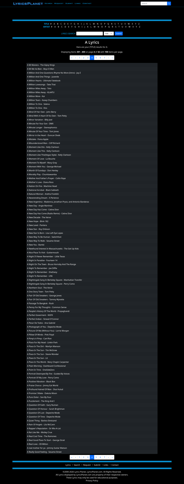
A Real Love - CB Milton (37, 444)
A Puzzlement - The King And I (40, 401)
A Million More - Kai (36, 96)
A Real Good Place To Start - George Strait (46, 440)
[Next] (108, 57)
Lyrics (68, 465)
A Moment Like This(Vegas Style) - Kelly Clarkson (49, 155)
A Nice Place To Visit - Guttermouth (43, 252)
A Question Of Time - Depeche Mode (43, 416)
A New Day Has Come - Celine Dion (43, 209)
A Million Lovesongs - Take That (41, 84)
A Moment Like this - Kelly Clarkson (43, 147)
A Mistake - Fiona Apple (37, 139)
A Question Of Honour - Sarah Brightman (46, 409)
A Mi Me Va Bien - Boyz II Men (40, 69)
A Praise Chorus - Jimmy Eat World (42, 385)
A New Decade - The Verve (39, 217)
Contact (86, 3)
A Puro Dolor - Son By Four (39, 397)
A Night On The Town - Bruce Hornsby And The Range (51, 264)
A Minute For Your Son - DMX (40, 123)
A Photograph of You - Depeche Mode (44, 326)
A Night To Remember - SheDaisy (42, 272)
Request (58, 3)
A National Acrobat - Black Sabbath (43, 190)
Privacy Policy (92, 480)
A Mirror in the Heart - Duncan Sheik (43, 135)
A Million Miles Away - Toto (39, 88)
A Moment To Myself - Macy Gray (42, 162)
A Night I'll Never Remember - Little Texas (46, 256)
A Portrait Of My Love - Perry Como (43, 377)
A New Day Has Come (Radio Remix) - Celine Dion (49, 213)
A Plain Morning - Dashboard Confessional (46, 366)
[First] (72, 57)
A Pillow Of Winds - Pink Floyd (40, 334)
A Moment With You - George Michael (44, 166)
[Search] (154, 3)
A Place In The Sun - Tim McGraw (42, 350)
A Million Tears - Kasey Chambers (42, 100)
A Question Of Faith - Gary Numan (42, 405)
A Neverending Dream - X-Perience (43, 198)
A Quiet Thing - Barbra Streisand (42, 420)
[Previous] (75, 57)
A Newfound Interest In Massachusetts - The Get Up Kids (53, 248)
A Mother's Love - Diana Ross (40, 182)
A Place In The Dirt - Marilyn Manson (43, 346)
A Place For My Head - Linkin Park (42, 342)
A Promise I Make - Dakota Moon (42, 393)
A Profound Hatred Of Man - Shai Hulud (45, 389)
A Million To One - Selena (38, 104)
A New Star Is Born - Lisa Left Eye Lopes (45, 233)
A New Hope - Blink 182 (37, 221)
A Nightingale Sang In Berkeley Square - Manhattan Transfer (54, 280)
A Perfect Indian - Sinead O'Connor (43, 319)
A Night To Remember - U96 (40, 276)
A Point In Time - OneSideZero (40, 369)
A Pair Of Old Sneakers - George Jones (44, 295)
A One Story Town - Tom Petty (40, 291)
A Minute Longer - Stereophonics (42, 127)
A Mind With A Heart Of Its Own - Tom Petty (47, 115)
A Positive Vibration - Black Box (41, 381)
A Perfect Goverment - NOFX (40, 315)
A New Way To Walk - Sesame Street (43, 240)
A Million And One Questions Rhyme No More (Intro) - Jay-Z (54, 72)
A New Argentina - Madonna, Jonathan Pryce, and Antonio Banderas (58, 201)
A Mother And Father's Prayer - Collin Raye (46, 178)
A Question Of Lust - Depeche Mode (43, 412)
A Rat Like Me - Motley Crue (39, 432)
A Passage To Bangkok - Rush (40, 303)
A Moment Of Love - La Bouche (41, 158)
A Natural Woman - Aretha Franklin (43, 194)
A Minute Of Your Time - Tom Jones (43, 131)
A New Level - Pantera (37, 225)
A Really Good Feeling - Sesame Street (44, 452)
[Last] (112, 57)
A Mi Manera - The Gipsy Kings (41, 65)
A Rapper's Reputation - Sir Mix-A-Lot (44, 428)
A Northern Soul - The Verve (39, 287)
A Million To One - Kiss (37, 108)
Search (48, 3)
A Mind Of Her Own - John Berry (41, 112)
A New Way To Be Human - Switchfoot (44, 237)
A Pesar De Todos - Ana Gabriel (41, 323)
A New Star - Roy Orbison (38, 229)
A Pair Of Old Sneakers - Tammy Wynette (45, 299)
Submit (69, 3)
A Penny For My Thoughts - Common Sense (47, 307)
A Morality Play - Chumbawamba (42, 174)
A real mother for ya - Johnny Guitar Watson (47, 448)
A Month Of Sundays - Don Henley (42, 170)
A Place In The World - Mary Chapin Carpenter (48, 362)
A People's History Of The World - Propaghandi (48, 311)
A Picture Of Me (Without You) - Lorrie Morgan (48, 330)
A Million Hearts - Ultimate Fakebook (43, 80)
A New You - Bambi (35, 244)
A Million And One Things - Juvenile (43, 76)
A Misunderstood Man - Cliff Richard (43, 143)
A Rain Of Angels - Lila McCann (41, 424)
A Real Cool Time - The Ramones (41, 436)
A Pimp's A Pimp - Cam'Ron (39, 338)
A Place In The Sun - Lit (37, 358)
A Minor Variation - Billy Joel (39, 119)
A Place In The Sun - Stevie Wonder (43, 354)
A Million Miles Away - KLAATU (40, 92)
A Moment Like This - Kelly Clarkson (43, 151)
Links (78, 3)
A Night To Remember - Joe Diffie (42, 268)
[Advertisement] (80, 12)
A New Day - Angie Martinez (39, 205)
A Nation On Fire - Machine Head (42, 186)
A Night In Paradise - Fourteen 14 (42, 260)
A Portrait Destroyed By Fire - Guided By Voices (48, 373)
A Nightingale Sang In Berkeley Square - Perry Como (51, 283)
